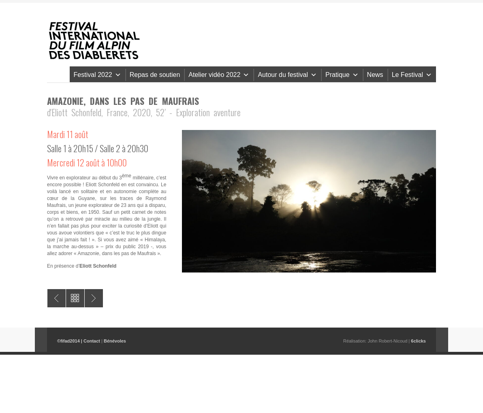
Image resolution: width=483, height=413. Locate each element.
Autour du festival (287, 74)
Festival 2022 (97, 74)
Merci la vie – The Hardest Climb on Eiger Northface (56, 298)
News (375, 74)
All (75, 298)
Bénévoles (115, 340)
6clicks (418, 340)
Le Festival (412, 74)
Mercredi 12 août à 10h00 (87, 162)
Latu (94, 298)
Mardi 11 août (67, 134)
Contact (91, 340)
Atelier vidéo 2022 (218, 74)
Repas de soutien (155, 74)
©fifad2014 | (70, 340)
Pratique (342, 74)
